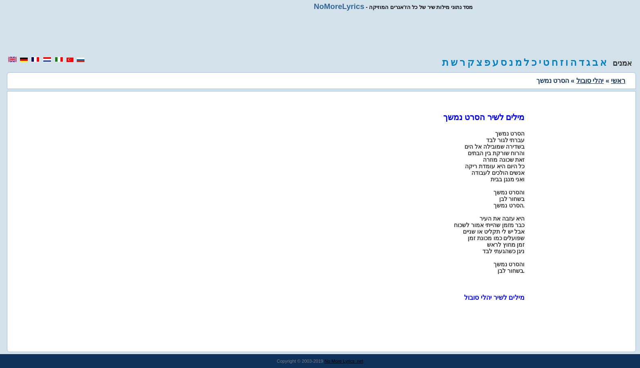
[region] (320, 33)
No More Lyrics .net (343, 361)
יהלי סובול (590, 80)
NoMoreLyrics (339, 6)
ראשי (618, 80)
